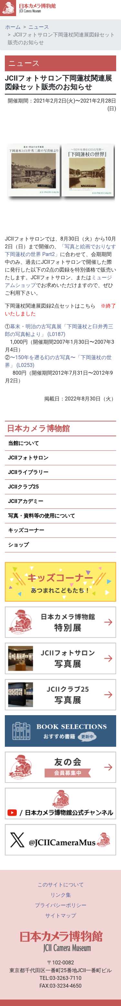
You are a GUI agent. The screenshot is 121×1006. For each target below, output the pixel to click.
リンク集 (60, 895)
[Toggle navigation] (113, 8)
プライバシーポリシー (60, 905)
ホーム (13, 27)
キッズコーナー (26, 530)
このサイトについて (60, 885)
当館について (23, 443)
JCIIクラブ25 (23, 487)
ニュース (38, 27)
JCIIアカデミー (25, 501)
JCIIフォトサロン (28, 458)
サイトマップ (60, 915)
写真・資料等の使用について (41, 516)
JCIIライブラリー (28, 472)
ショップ (18, 545)
